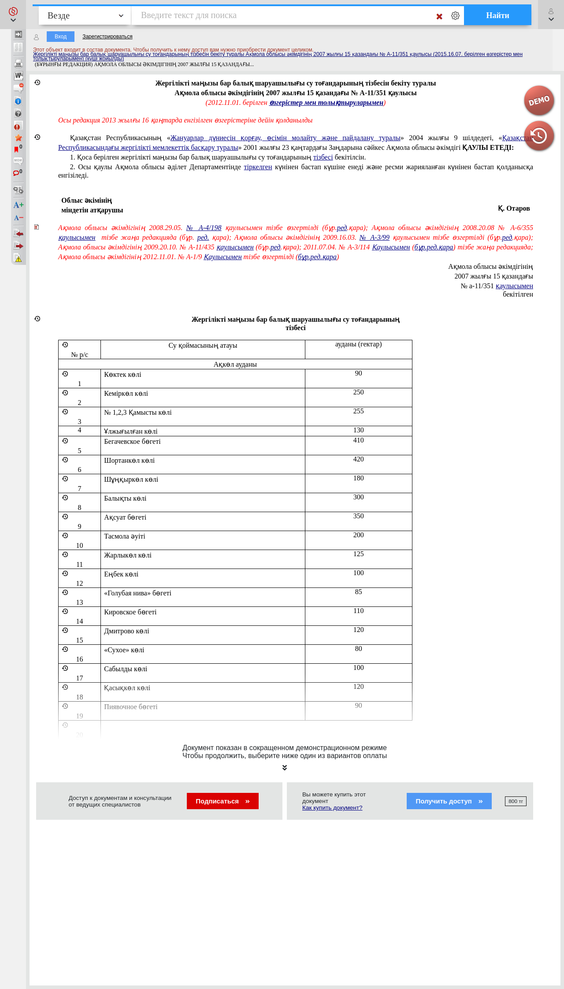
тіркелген (258, 167)
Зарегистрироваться (107, 36)
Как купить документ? (332, 807)
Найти (497, 15)
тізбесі (323, 157)
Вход (61, 36)
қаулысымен (514, 286)
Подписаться (223, 801)
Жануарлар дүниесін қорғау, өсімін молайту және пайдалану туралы (286, 137)
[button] (13, 14)
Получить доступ (449, 801)
